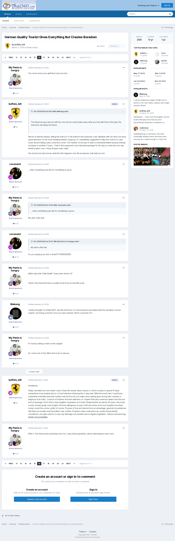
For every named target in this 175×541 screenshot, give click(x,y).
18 (48, 57)
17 (44, 57)
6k (16, 127)
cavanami (15, 164)
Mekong (60, 111)
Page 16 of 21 (86, 57)
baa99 (164, 61)
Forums (5, 21)
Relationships (32, 47)
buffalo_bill (20, 44)
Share (101, 46)
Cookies (92, 531)
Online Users (19, 21)
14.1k (16, 327)
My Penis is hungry (15, 69)
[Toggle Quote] (32, 111)
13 (25, 57)
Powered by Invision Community (87, 537)
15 (34, 57)
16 (39, 57)
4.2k (16, 93)
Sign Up (167, 5)
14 (30, 57)
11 (16, 57)
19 (53, 57)
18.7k (15, 187)
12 (21, 57)
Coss (163, 53)
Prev (11, 57)
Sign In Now (93, 499)
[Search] (140, 14)
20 (58, 57)
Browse (7, 15)
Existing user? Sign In (148, 5)
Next (68, 57)
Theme (83, 531)
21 (62, 57)
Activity (18, 14)
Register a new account (37, 499)
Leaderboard (34, 21)
